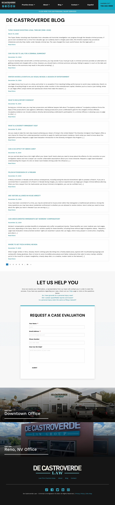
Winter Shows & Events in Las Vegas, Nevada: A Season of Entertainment (38, 77)
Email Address (35, 331)
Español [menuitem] (90, 5)
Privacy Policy (80, 493)
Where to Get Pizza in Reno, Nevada (22, 244)
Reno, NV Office (20, 449)
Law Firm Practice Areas (47, 478)
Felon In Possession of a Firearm (22, 172)
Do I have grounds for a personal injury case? (57, 295)
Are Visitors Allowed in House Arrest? (24, 196)
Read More (11, 44)
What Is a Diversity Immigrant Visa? (23, 126)
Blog (66, 478)
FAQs (71, 291)
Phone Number (34, 339)
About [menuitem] (45, 5)
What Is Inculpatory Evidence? (21, 100)
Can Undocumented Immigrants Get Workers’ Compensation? (34, 219)
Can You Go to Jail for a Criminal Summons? (27, 53)
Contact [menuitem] (74, 5)
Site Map (89, 493)
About (60, 478)
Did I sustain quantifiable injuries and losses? (57, 298)
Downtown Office (22, 413)
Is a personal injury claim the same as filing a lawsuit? (57, 300)
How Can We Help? (35, 347)
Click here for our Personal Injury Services (57, 11)
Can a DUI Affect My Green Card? (22, 149)
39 (27, 264)
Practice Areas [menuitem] (27, 5)
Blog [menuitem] (59, 5)
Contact (73, 478)
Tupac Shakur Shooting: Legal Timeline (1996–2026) (29, 30)
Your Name (33, 323)
